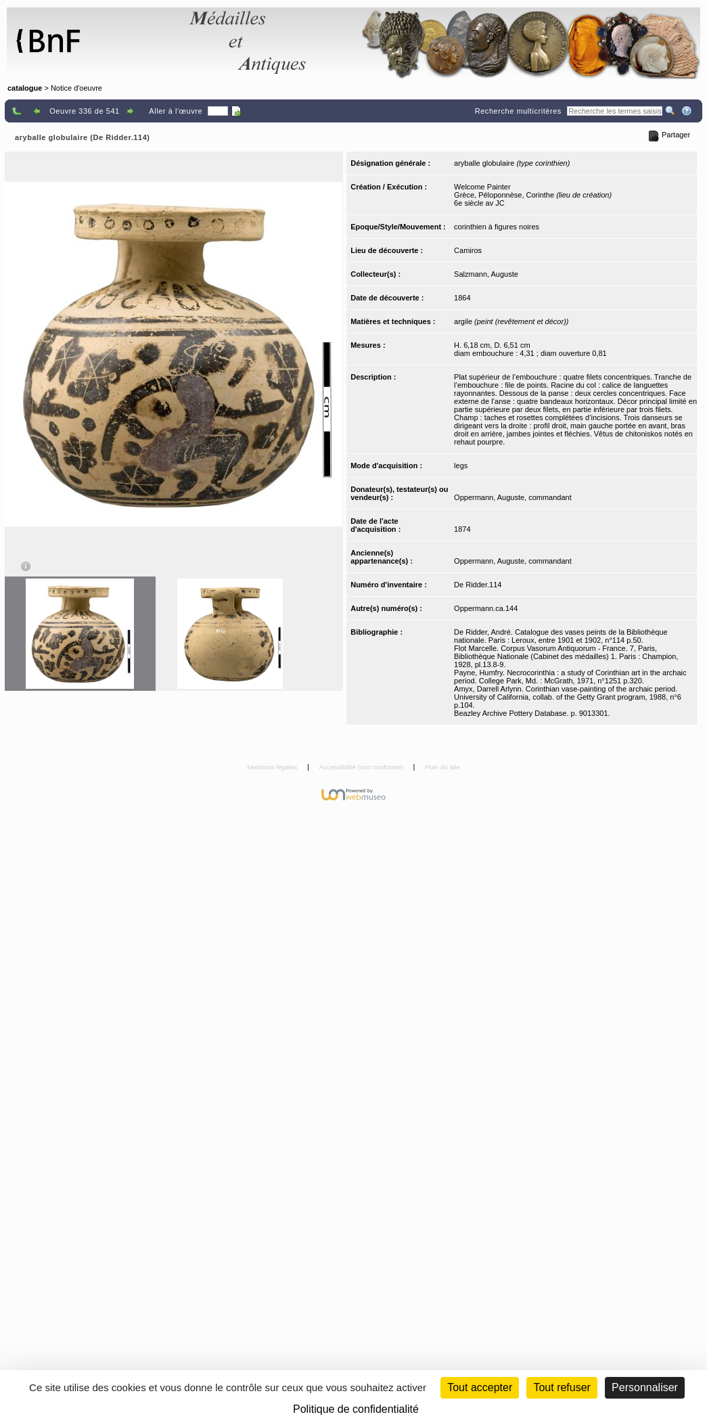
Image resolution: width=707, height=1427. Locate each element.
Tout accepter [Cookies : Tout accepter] (479, 1387)
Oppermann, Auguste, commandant (513, 497)
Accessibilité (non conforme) (362, 767)
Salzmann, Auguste (486, 274)
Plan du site (442, 767)
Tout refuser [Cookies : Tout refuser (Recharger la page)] (561, 1387)
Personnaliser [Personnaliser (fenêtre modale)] (645, 1387)
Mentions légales (273, 767)
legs (460, 465)
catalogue (24, 88)
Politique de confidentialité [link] (356, 1409)
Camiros (468, 250)
